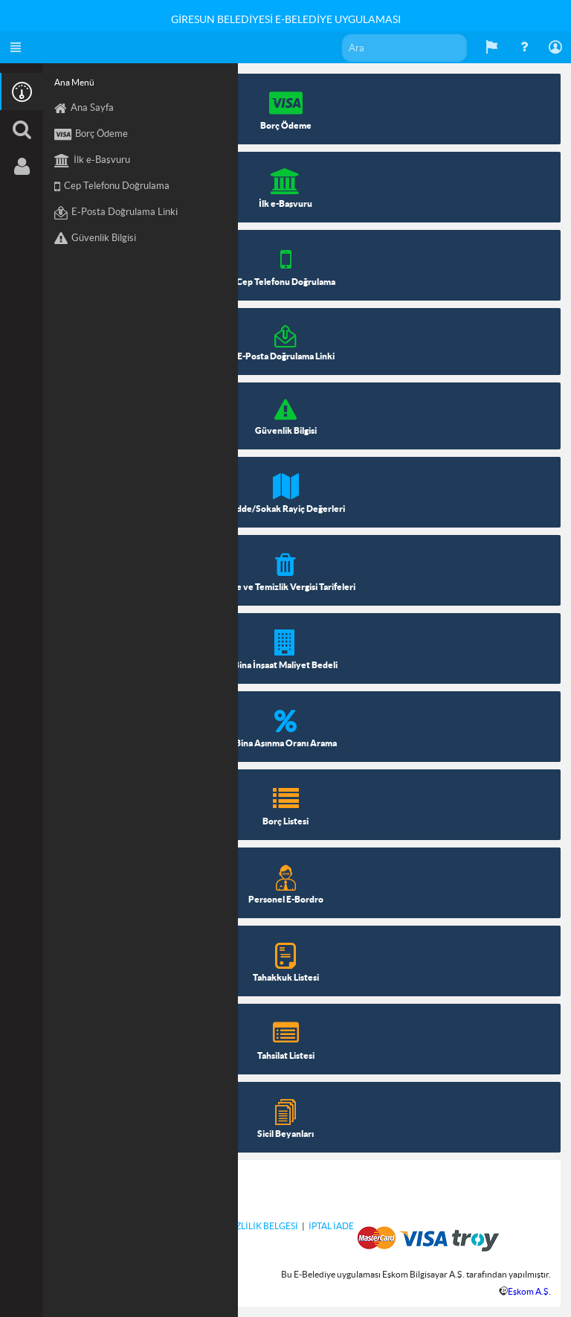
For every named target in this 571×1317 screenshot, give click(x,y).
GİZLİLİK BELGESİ (262, 1226)
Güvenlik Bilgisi (95, 239)
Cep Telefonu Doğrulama (112, 186)
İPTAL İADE (331, 1226)
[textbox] (404, 48)
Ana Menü (74, 82)
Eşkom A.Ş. (529, 1291)
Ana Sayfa (84, 108)
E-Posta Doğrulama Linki (116, 213)
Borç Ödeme (91, 134)
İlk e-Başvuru (92, 160)
